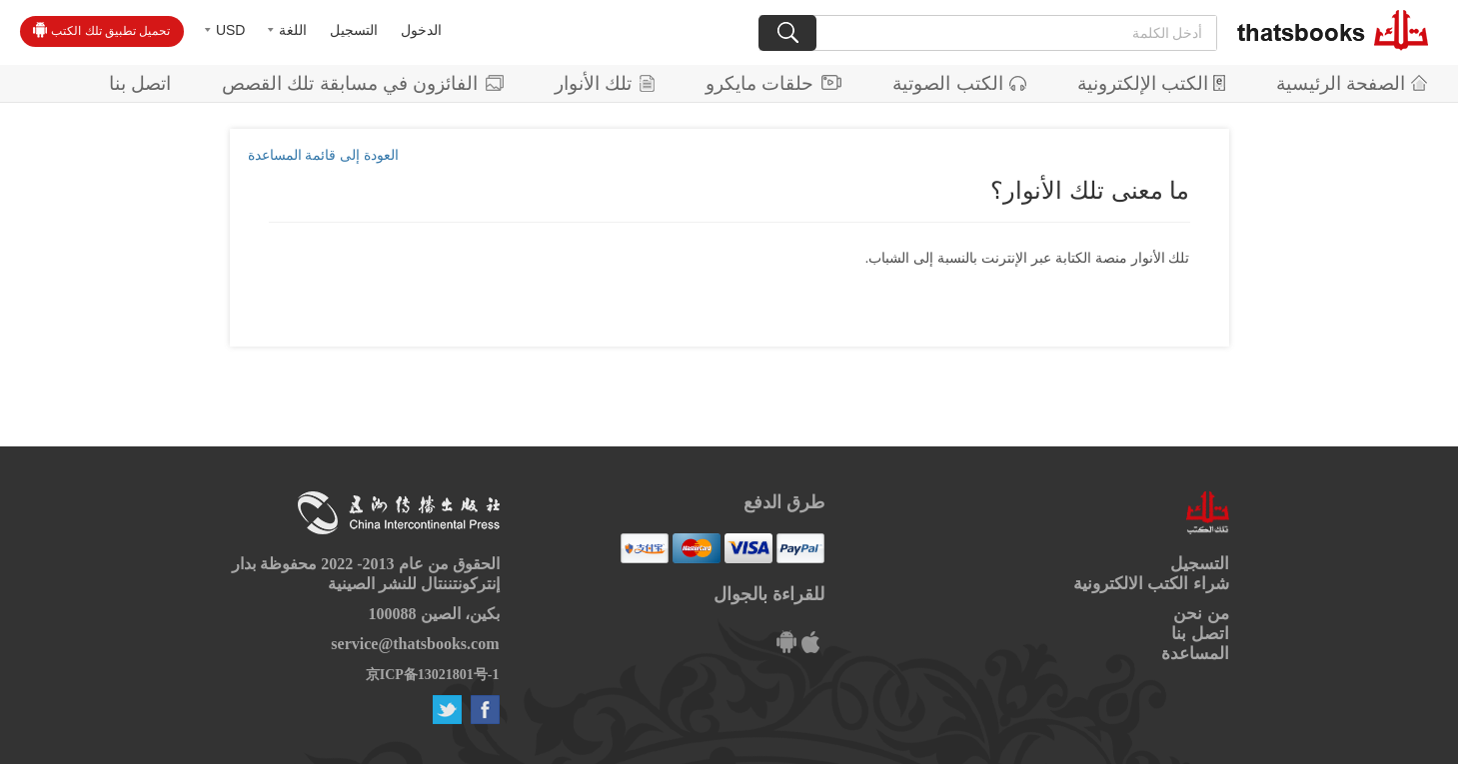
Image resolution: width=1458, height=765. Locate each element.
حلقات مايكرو (773, 83)
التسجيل (354, 30)
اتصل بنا (140, 83)
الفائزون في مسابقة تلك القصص (363, 83)
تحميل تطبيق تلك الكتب (101, 30)
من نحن (1200, 613)
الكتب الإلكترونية (1151, 83)
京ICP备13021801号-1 (433, 674)
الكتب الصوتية (958, 83)
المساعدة (1195, 653)
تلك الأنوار (605, 83)
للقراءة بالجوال (769, 594)
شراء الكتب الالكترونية (1151, 583)
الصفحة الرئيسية (1351, 83)
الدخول (421, 30)
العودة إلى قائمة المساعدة (324, 155)
